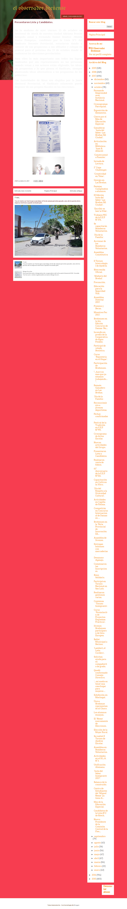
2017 (94, 76)
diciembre (99, 79)
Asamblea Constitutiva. (101, 254)
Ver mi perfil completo (100, 54)
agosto (97, 842)
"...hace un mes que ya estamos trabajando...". (101, 377)
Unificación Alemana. (100, 766)
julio (96, 846)
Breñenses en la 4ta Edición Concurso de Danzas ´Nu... (101, 323)
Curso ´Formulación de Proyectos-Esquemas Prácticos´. (100, 616)
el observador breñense (39, 8)
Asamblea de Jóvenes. (100, 539)
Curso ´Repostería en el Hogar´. (101, 356)
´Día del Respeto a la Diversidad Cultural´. (100, 492)
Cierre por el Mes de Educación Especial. (100, 120)
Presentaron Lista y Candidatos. (100, 453)
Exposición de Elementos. (101, 111)
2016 (94, 875)
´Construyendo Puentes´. (101, 156)
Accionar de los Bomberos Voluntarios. (101, 245)
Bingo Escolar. (27, 271)
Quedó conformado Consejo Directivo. (101, 674)
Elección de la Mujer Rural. (101, 731)
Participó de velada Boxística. (100, 348)
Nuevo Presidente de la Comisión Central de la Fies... (101, 825)
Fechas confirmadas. (101, 416)
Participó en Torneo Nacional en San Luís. (100, 585)
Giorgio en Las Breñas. (100, 181)
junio (97, 850)
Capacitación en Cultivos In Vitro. (100, 482)
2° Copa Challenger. (100, 168)
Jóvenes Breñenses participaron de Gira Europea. (100, 631)
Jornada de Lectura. (99, 162)
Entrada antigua (76, 191)
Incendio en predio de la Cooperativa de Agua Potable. (101, 337)
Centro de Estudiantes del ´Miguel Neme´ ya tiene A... (100, 793)
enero (97, 870)
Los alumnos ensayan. (100, 713)
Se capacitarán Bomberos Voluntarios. (101, 227)
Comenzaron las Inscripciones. (100, 567)
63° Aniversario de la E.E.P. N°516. (100, 472)
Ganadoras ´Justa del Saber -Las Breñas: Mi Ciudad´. (100, 133)
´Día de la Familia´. (99, 236)
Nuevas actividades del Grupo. (100, 445)
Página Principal (50, 191)
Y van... (17, 198)
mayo (97, 854)
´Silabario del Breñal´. (100, 277)
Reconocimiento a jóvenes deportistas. (100, 406)
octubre (98, 87)
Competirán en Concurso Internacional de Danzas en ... (101, 513)
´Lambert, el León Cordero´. (100, 650)
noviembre (100, 83)
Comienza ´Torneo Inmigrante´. (101, 603)
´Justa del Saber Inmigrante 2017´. (100, 774)
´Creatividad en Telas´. (100, 175)
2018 (94, 72)
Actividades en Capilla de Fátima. (100, 502)
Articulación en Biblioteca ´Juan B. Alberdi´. (100, 146)
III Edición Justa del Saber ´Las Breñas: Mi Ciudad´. (100, 200)
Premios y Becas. (99, 307)
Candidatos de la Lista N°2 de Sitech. (101, 813)
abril (96, 858)
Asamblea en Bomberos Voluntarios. (101, 749)
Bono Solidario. (99, 576)
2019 (94, 68)
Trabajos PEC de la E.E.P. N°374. (100, 217)
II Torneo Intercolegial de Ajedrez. (100, 263)
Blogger (76, 905)
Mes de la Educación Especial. (100, 804)
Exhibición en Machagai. (101, 696)
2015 (94, 879)
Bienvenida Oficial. (99, 271)
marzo (97, 862)
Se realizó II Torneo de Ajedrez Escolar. (99, 740)
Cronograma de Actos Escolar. (100, 436)
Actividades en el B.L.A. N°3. (100, 758)
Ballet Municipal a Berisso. (100, 641)
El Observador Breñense (98, 49)
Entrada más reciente (23, 191)
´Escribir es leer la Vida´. (100, 209)
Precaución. (100, 282)
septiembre (100, 836)
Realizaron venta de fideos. (99, 462)
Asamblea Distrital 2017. (99, 299)
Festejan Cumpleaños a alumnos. (101, 188)
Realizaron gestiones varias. (99, 595)
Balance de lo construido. (100, 783)
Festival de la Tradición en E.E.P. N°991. (100, 426)
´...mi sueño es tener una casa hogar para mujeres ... (101, 686)
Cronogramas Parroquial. (101, 105)
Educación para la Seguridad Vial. (99, 290)
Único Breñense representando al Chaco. (101, 705)
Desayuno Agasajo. (99, 558)
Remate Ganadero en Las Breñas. (99, 389)
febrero (98, 866)
